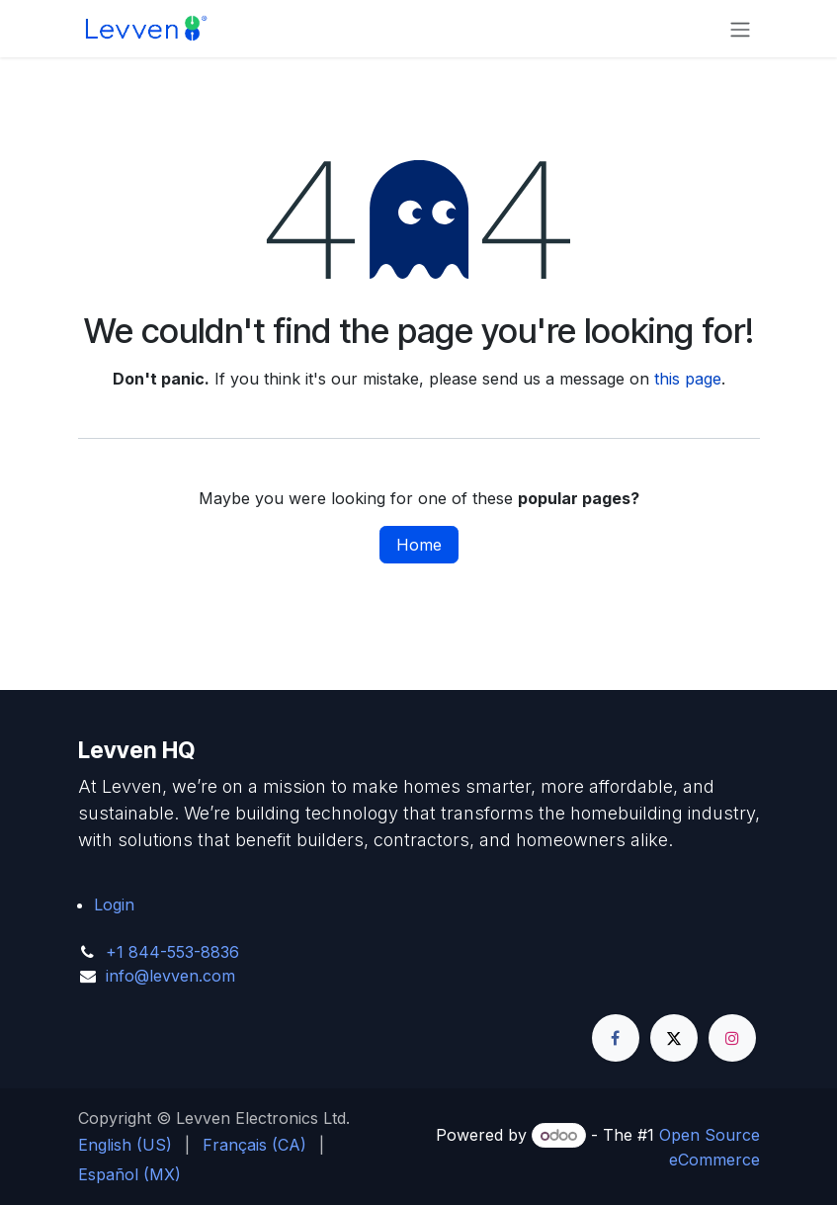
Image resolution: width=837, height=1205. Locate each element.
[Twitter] (674, 1038)
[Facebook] (615, 1038)
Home (419, 545)
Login (114, 904)
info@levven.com (170, 976)
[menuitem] (125, 1145)
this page (687, 378)
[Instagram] (732, 1038)
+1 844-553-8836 (172, 952)
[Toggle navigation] (740, 28)
